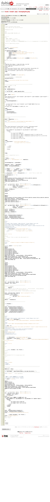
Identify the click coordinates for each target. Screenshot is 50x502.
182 (3, 249)
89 (3, 133)
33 (3, 63)
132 (3, 185)
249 (3, 334)
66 (3, 105)
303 (3, 403)
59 (3, 96)
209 (3, 283)
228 (3, 307)
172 (3, 237)
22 (3, 49)
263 (3, 351)
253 (3, 339)
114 (3, 165)
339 (3, 447)
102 (3, 149)
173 (3, 238)
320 (3, 424)
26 (3, 54)
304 (3, 404)
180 (3, 247)
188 (3, 257)
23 (3, 51)
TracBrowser (36, 489)
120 (3, 171)
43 (3, 77)
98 (3, 144)
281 (3, 374)
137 (3, 191)
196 (3, 267)
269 (3, 359)
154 (3, 214)
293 (3, 391)
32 (3, 62)
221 (3, 298)
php (16, 11)
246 (3, 330)
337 (3, 445)
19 (3, 46)
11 (3, 36)
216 (3, 292)
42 (3, 75)
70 (3, 110)
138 (3, 192)
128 (3, 180)
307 (3, 408)
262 (3, 350)
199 (3, 271)
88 (3, 132)
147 (3, 205)
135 (3, 189)
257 (3, 344)
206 (3, 279)
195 (3, 266)
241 (3, 324)
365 (3, 480)
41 (3, 74)
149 (3, 208)
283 (3, 376)
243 (3, 326)
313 (3, 415)
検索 (47, 8)
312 (3, 414)
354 (3, 467)
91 (3, 136)
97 (3, 143)
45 (3, 79)
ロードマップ (22, 8)
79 (3, 121)
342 (3, 451)
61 (3, 99)
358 (3, 472)
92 (3, 137)
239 (3, 321)
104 (3, 152)
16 (3, 42)
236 (3, 318)
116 (3, 167)
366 (3, 481)
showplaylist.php (24, 11)
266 (3, 355)
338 (3, 446)
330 (3, 436)
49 (3, 84)
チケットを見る (40, 8)
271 (3, 361)
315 (3, 417)
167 (3, 230)
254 (3, 341)
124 (3, 176)
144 (3, 201)
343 (3, 452)
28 (3, 57)
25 (3, 53)
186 (3, 254)
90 (3, 134)
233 (3, 314)
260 (3, 348)
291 (3, 388)
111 (3, 161)
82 (3, 125)
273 (3, 364)
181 (3, 248)
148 (3, 206)
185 (3, 253)
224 (3, 302)
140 (3, 196)
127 (3, 179)
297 (3, 396)
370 (3, 486)
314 (3, 416)
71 (3, 111)
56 (3, 92)
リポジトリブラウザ (31, 8)
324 (3, 429)
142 (3, 199)
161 (3, 223)
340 (3, 448)
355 (3, 468)
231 (3, 311)
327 (3, 432)
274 (3, 365)
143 (3, 200)
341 (3, 450)
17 (3, 44)
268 (3, 358)
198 (3, 270)
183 (3, 251)
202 (3, 274)
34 (3, 64)
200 (3, 272)
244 (3, 328)
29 (3, 58)
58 (3, 95)
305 (3, 405)
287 (3, 383)
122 (3, 173)
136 (3, 190)
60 (3, 97)
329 (3, 435)
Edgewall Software (14, 498)
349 (3, 460)
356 (3, 469)
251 (3, 337)
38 (3, 69)
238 (3, 320)
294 (3, 393)
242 (3, 325)
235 (3, 316)
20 (3, 47)
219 (3, 296)
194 (3, 264)
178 (3, 244)
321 (3, 425)
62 (3, 100)
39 (3, 71)
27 (3, 55)
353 (3, 465)
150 (3, 209)
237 (3, 319)
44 (3, 78)
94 (3, 139)
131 (3, 184)
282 (3, 375)
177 (3, 243)
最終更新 (40, 10)
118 (3, 169)
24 (3, 52)
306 (3, 407)
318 (3, 421)
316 (3, 419)
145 (3, 202)
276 (3, 367)
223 (3, 301)
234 (3, 315)
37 (3, 68)
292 (3, 389)
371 (3, 487)
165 (3, 228)
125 (3, 177)
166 (3, 229)
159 (3, 220)
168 (3, 232)
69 (3, 109)
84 (3, 127)
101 (3, 148)
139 (3, 195)
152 (3, 212)
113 (3, 163)
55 (3, 91)
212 (3, 287)
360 (3, 474)
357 (3, 470)
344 (3, 454)
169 (3, 233)
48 (3, 83)
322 (3, 426)
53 (3, 89)
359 (3, 473)
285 (3, 380)
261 (3, 349)
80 (3, 122)
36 (3, 67)
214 (3, 290)
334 (3, 441)
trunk (6, 11)
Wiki (8, 8)
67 (3, 106)
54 (3, 90)
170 (3, 234)
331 (3, 437)
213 (3, 288)
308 (3, 409)
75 (3, 116)
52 (3, 87)
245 (3, 329)
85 (3, 128)
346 (3, 456)
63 (3, 101)
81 (3, 123)
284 (3, 379)
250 (3, 335)
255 (3, 342)
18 (3, 45)
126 (6, 15)
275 (3, 366)
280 (3, 373)
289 (3, 385)
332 (3, 438)
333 (3, 440)
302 (3, 402)
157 (3, 218)
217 (3, 294)
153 (3, 213)
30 (3, 59)
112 (3, 162)
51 (3, 86)
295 (3, 394)
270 (3, 360)
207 (3, 281)
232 (3, 313)
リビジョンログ (46, 10)
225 (3, 304)
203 (3, 276)
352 (3, 464)
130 (3, 183)
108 (3, 157)
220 (3, 297)
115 (3, 166)
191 (3, 261)
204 (3, 277)
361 (3, 475)
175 (3, 241)
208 (3, 282)
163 (3, 225)
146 (3, 204)
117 (3, 168)
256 (3, 343)
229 (3, 309)
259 (3, 346)
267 (3, 356)
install (12, 11)
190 (3, 260)
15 (3, 41)
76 (3, 117)
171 (3, 236)
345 (3, 455)
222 (3, 300)
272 (3, 362)
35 (3, 66)
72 (3, 112)
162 (3, 224)
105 (3, 153)
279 (3, 371)
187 (3, 256)
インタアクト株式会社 (19, 499)
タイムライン (14, 8)
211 (3, 286)
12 (3, 37)
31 (3, 61)
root (2, 11)
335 (3, 442)
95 (3, 140)
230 (3, 310)
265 (3, 354)
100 (3, 146)
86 (3, 129)
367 (3, 482)
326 (3, 431)
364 (3, 479)
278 (3, 370)
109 (3, 158)
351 (3, 463)
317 (3, 420)
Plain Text (21, 495)
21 (3, 48)
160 (3, 221)
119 (3, 170)
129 (3, 182)
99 (3, 145)
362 (3, 476)
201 (3, 273)
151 (3, 210)
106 (3, 155)
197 (3, 268)
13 (3, 38)
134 (3, 187)
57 (3, 93)
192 (3, 262)
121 (3, 172)
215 (3, 291)
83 (3, 126)
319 (3, 422)
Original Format (28, 495)
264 (3, 353)
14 (3, 40)
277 (3, 369)
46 (3, 80)
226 (3, 305)
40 (3, 73)
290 (3, 386)
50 (3, 85)
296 (3, 395)
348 (3, 459)
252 (3, 338)
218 (3, 295)
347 (3, 458)
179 (3, 246)
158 (3, 219)
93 (3, 138)
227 (3, 306)
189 (3, 258)
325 (3, 430)
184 (3, 252)
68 (3, 107)
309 (3, 411)
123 (3, 174)
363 (3, 478)
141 (3, 197)
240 (3, 323)
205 (3, 278)
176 (3, 242)
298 (3, 397)
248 (3, 333)
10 (3, 35)
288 (3, 384)
